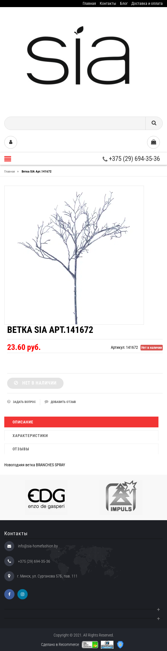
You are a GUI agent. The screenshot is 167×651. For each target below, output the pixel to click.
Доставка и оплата (147, 3)
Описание (23, 422)
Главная (89, 3)
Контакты (108, 3)
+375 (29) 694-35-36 (131, 159)
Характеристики (30, 435)
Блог (124, 3)
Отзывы (21, 449)
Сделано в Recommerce (60, 644)
